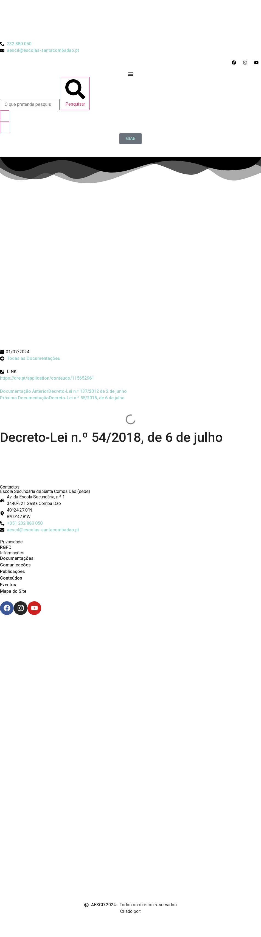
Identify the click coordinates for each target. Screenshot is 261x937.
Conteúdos (11, 578)
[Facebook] (7, 608)
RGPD (6, 547)
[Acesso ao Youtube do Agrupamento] (257, 62)
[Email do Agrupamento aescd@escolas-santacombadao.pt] (39, 50)
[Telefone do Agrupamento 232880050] (15, 44)
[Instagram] (20, 608)
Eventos (8, 584)
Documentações (16, 558)
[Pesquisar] (75, 93)
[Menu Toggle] (130, 74)
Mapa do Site (13, 591)
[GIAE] (130, 138)
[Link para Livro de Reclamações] (130, 861)
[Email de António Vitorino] (7, 921)
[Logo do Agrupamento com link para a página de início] (130, 20)
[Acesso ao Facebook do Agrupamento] (235, 62)
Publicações (12, 571)
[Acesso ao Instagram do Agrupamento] (246, 62)
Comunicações (15, 565)
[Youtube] (34, 608)
